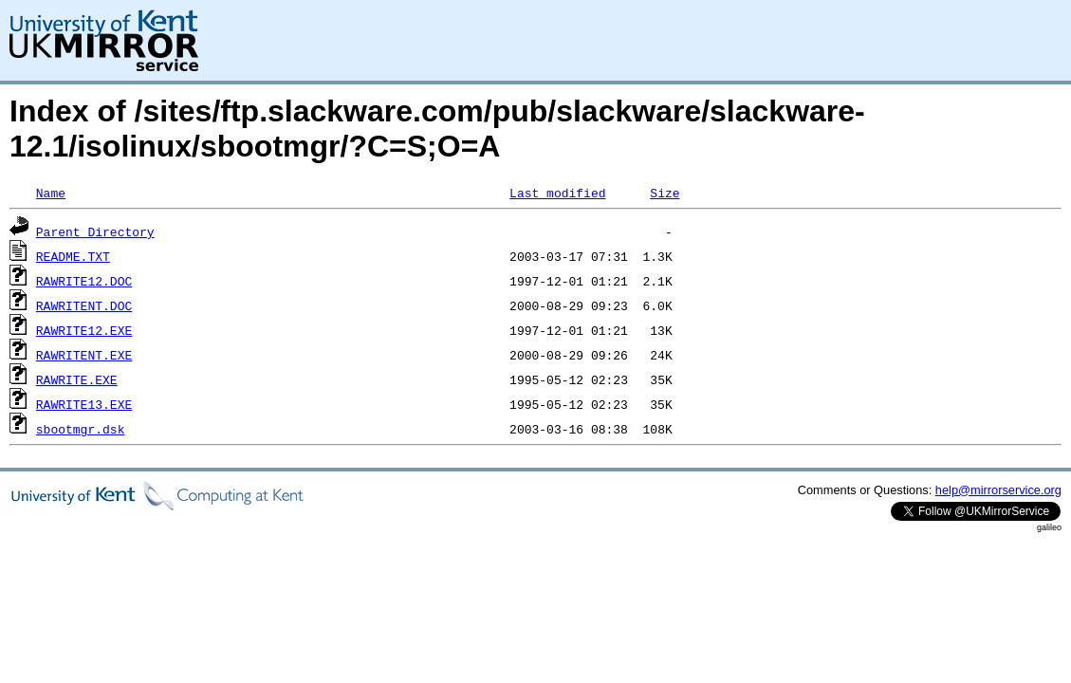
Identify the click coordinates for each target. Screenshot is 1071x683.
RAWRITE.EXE (77, 379)
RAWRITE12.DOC (84, 280)
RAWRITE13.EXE (84, 404)
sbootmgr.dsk (80, 428)
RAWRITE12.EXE (84, 330)
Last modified (557, 192)
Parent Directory (95, 231)
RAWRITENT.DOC (84, 305)
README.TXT (73, 256)
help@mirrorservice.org (998, 490)
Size (664, 192)
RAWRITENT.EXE (84, 354)
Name (50, 192)
